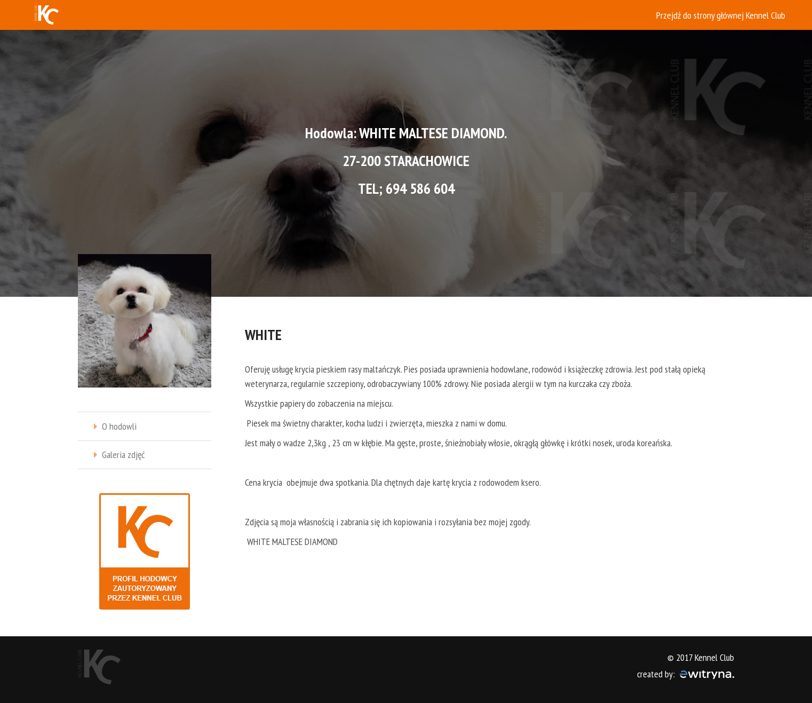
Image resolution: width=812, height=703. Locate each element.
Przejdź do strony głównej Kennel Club (720, 15)
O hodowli (119, 426)
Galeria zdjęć (123, 454)
